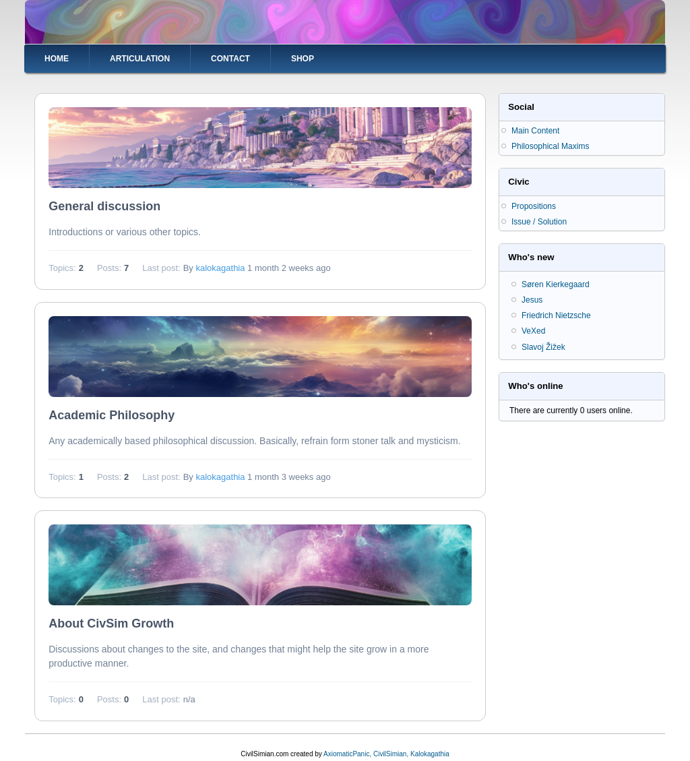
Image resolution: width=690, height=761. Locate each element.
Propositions (533, 206)
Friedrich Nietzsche (556, 315)
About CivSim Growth (111, 623)
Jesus (532, 300)
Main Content (535, 130)
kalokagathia (220, 268)
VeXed (533, 331)
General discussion (104, 206)
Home (56, 58)
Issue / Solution (539, 221)
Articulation (140, 58)
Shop (302, 58)
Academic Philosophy (112, 415)
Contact (230, 58)
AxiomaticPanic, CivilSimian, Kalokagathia (386, 754)
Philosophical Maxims (550, 146)
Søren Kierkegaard (556, 284)
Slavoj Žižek (543, 347)
